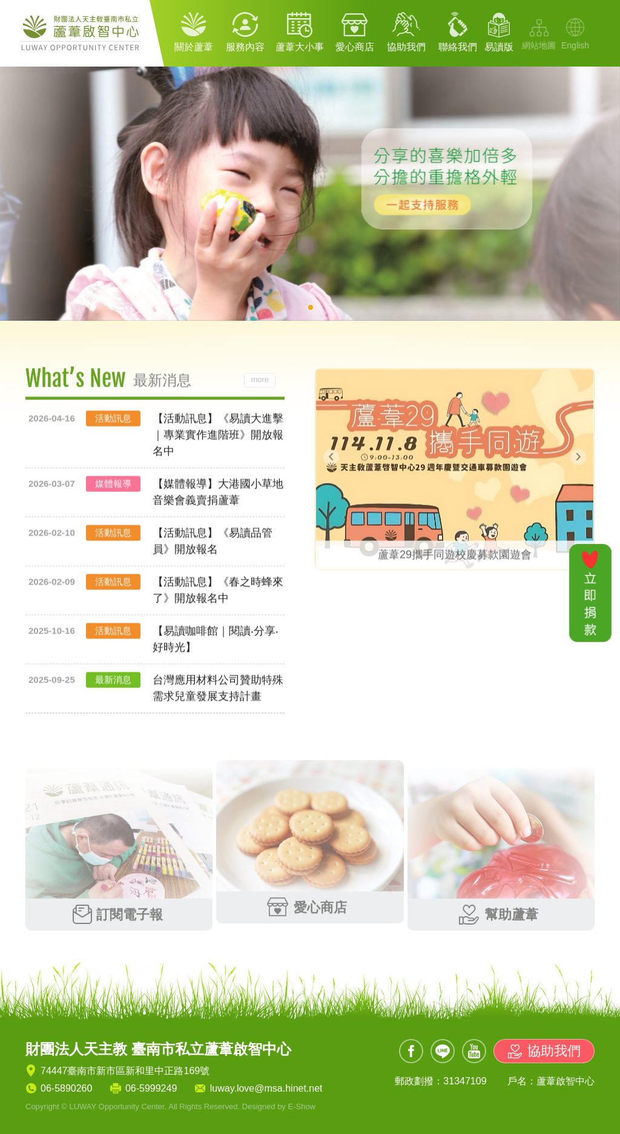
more (260, 383)
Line (442, 1051)
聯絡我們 (457, 47)
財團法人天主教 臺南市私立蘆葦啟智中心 (83, 33)
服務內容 (245, 47)
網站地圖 (539, 45)
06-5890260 (66, 1088)
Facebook (411, 1051)
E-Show (301, 1106)
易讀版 (498, 47)
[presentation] (331, 453)
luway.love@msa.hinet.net (266, 1088)
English (575, 45)
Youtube (474, 1051)
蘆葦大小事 (299, 47)
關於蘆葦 (193, 47)
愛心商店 (354, 47)
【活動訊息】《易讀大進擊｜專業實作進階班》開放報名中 (218, 438)
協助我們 (406, 47)
